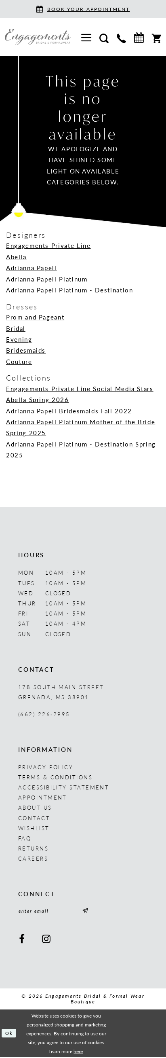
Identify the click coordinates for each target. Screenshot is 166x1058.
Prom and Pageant (35, 317)
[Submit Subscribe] (91, 911)
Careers (33, 858)
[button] (86, 37)
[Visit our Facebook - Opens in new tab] (22, 939)
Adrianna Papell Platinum (46, 279)
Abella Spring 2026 (37, 399)
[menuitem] (86, 37)
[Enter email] (57, 911)
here (78, 1052)
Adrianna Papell (31, 267)
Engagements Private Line (48, 245)
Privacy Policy (45, 767)
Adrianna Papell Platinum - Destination (69, 290)
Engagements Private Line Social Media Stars (79, 388)
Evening (19, 339)
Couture (19, 361)
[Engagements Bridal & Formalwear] (38, 37)
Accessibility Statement (63, 787)
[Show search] (104, 37)
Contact (34, 818)
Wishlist (34, 828)
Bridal (15, 328)
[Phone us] (121, 37)
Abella (16, 256)
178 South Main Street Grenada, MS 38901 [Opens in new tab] (61, 692)
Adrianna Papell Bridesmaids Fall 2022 (69, 410)
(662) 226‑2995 (44, 714)
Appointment (42, 797)
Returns (33, 848)
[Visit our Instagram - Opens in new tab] (46, 939)
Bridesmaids (26, 350)
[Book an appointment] (83, 9)
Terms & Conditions (55, 777)
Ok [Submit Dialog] (10, 1033)
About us (35, 807)
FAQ (24, 838)
